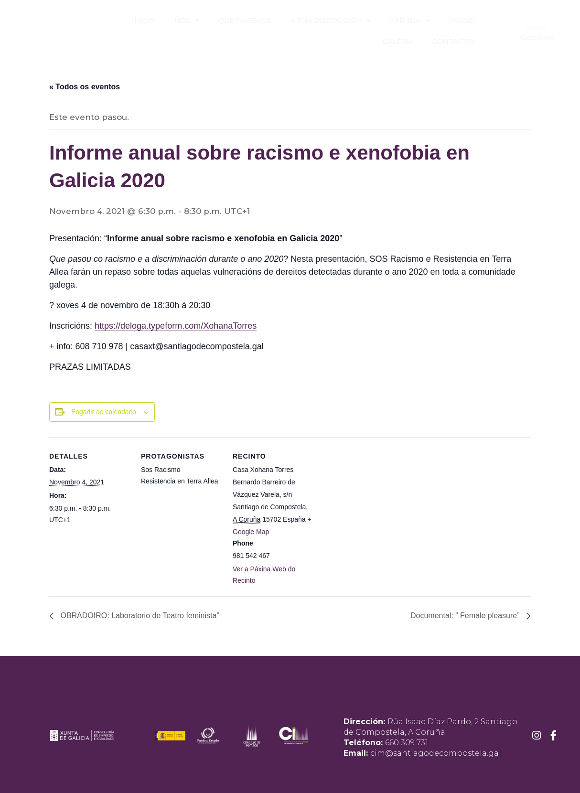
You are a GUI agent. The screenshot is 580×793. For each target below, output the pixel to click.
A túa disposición (330, 20)
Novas (461, 20)
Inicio (143, 20)
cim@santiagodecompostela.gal (435, 753)
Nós (186, 20)
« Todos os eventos (84, 87)
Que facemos (244, 20)
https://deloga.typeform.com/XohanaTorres (176, 326)
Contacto (452, 41)
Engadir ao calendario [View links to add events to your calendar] (103, 412)
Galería (398, 41)
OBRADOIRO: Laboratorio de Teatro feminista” (138, 615)
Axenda (410, 20)
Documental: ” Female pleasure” (466, 615)
